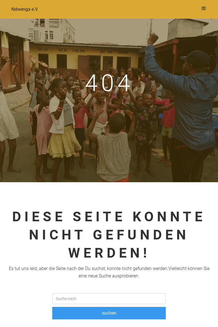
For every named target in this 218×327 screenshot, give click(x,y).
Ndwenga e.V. (24, 9)
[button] (203, 8)
